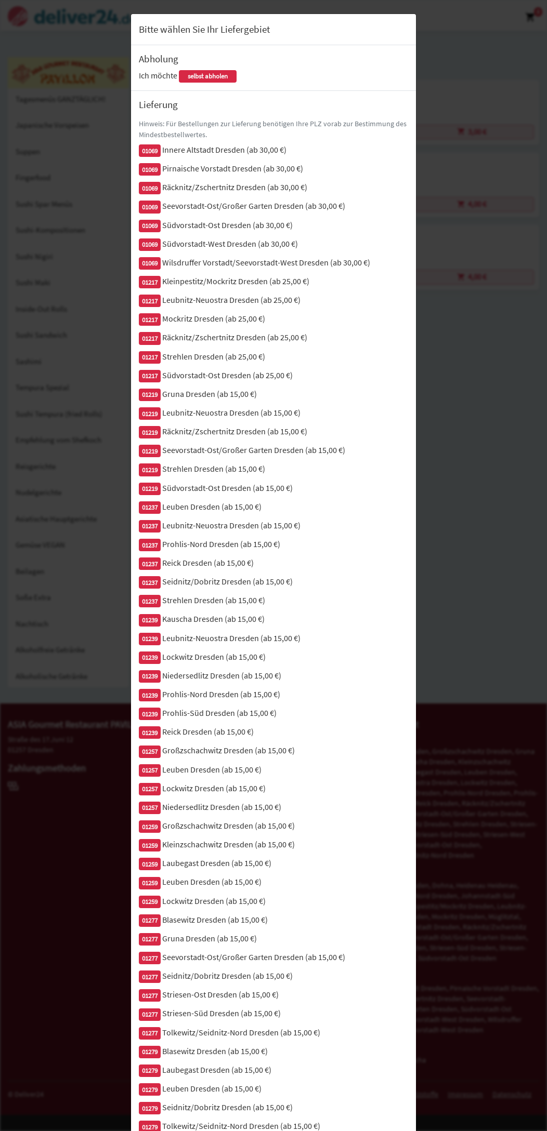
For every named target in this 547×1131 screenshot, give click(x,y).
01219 (150, 394)
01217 (150, 282)
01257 (150, 751)
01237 (150, 507)
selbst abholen (208, 76)
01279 (150, 1051)
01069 (150, 151)
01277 (150, 920)
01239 (150, 620)
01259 (150, 826)
